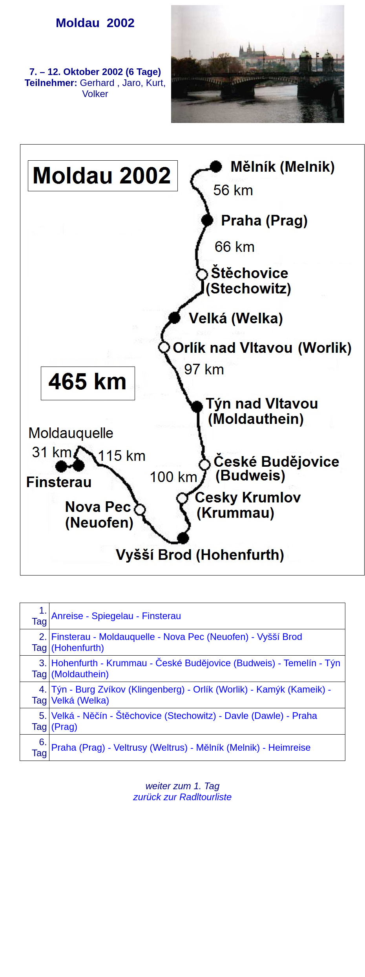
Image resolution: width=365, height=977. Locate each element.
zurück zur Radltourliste (182, 797)
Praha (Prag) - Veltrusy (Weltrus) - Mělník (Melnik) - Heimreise (181, 747)
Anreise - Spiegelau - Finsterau (116, 615)
